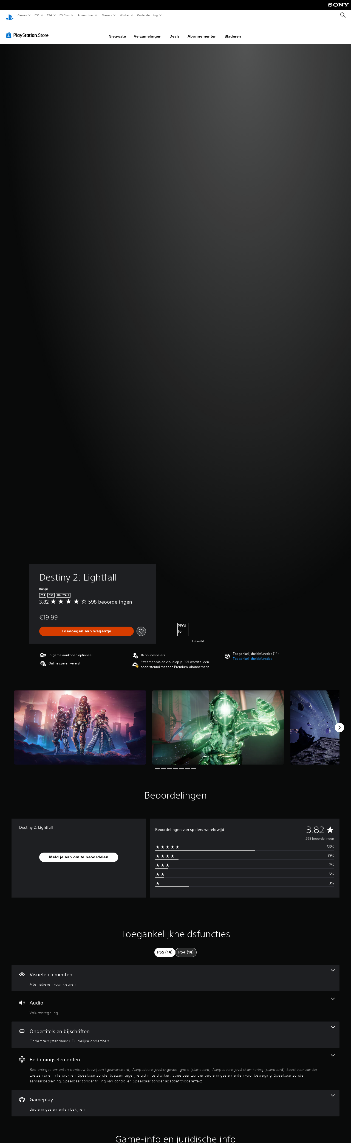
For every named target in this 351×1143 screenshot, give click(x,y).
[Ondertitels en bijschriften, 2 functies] (175, 1029)
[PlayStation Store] (28, 30)
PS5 (36, 15)
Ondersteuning (147, 15)
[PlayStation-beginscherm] (9, 15)
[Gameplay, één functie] (175, 1098)
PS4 (49, 15)
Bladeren (233, 31)
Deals (174, 31)
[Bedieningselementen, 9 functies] (175, 1064)
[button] (252, 653)
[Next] (339, 722)
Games (22, 15)
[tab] (164, 947)
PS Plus (65, 15)
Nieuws (107, 15)
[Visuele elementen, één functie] (175, 973)
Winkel (124, 15)
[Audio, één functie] (175, 1001)
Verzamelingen (148, 31)
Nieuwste (117, 31)
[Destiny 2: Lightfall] (80, 722)
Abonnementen (202, 31)
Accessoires (85, 15)
